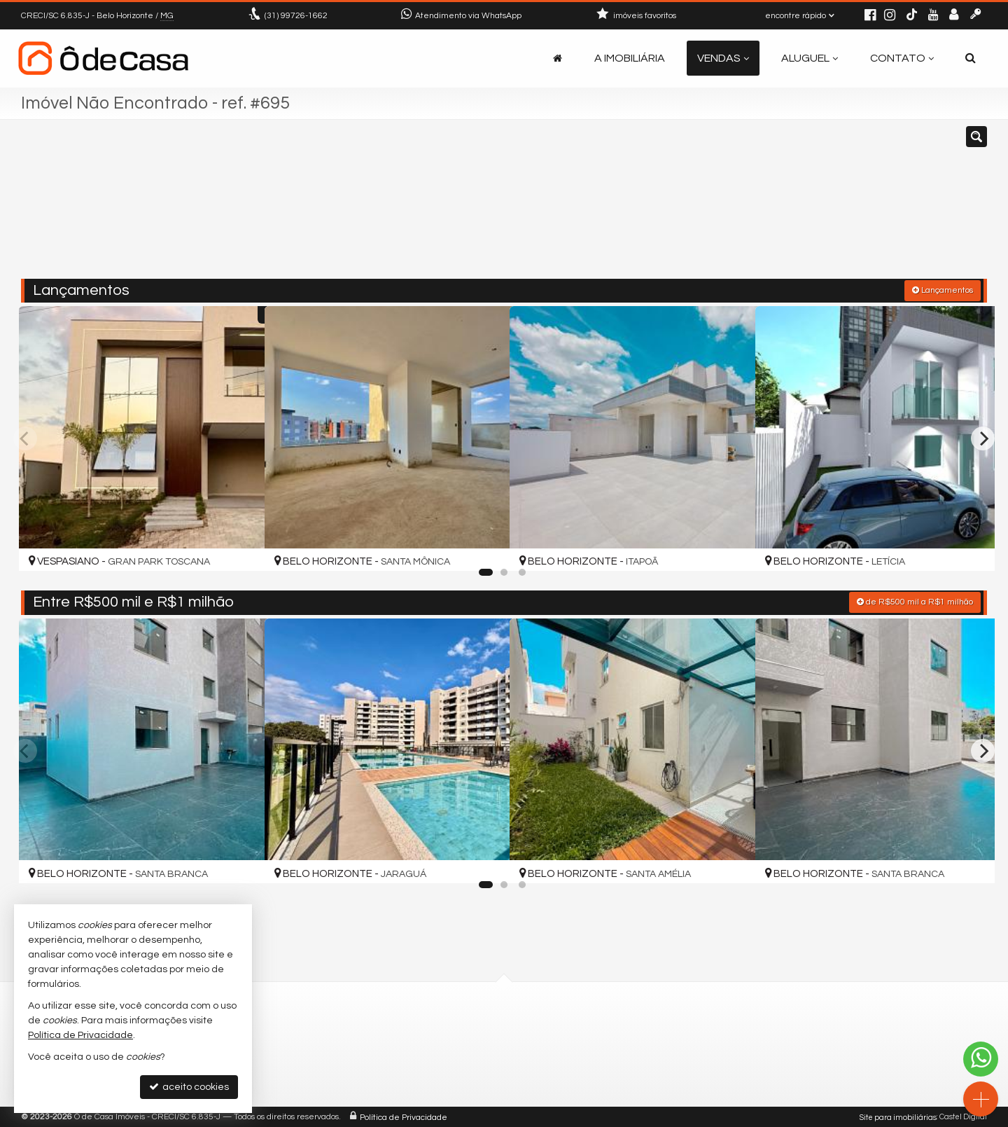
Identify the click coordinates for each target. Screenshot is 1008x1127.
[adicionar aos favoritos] (239, 548)
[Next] (983, 437)
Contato (902, 58)
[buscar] (790, 205)
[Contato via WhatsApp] (980, 1059)
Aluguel (809, 58)
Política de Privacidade (403, 1116)
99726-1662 (296, 15)
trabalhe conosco (405, 1079)
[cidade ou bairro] (660, 205)
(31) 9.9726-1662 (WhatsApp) (430, 1045)
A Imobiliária (629, 58)
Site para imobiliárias (898, 1116)
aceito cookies (189, 1086)
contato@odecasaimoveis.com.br (443, 1062)
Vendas (723, 58)
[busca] (970, 58)
